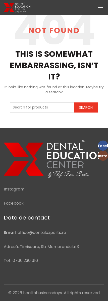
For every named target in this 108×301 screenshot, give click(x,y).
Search (86, 107)
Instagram (14, 189)
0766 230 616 (25, 260)
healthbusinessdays (42, 293)
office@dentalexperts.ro (42, 232)
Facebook (14, 203)
